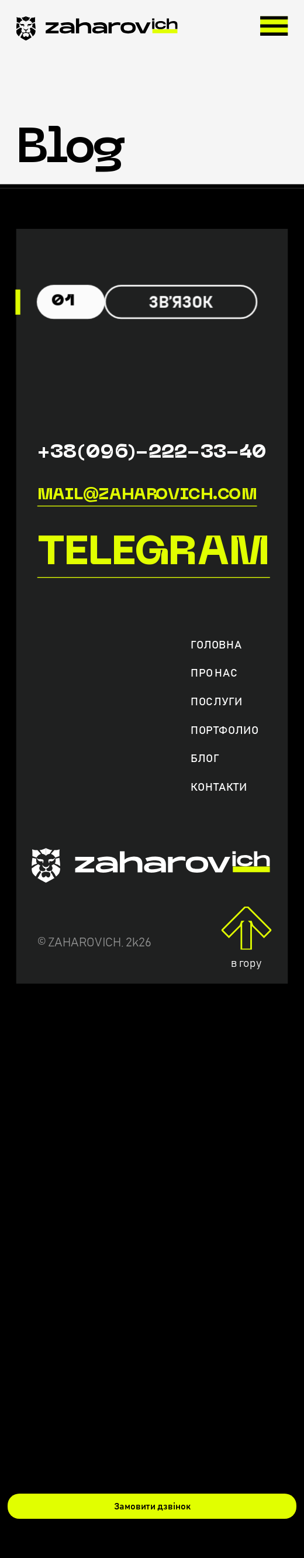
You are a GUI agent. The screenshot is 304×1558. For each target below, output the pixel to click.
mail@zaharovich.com (147, 495)
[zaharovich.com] (97, 31)
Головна (216, 645)
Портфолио (224, 730)
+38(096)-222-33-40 (152, 453)
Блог (205, 758)
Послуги (217, 702)
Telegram (153, 554)
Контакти (219, 786)
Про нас (214, 673)
